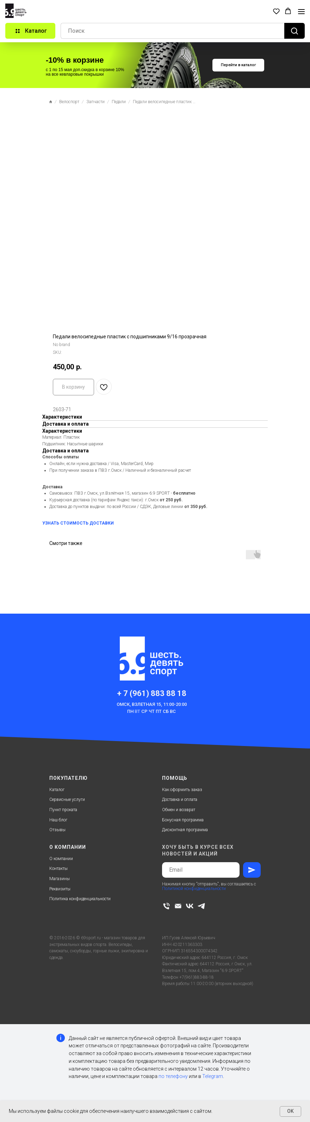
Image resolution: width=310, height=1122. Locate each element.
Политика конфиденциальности (80, 898)
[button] (276, 11)
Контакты (58, 868)
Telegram (212, 1076)
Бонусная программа (183, 819)
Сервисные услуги (67, 799)
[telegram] (201, 906)
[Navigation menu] (301, 11)
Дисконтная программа (185, 829)
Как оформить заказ (182, 789)
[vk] (189, 906)
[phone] (166, 906)
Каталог (56, 789)
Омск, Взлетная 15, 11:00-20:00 (152, 704)
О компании (61, 858)
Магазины (59, 878)
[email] (178, 906)
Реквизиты (59, 888)
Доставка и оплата (179, 799)
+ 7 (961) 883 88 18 (151, 693)
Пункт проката (63, 809)
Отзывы (57, 829)
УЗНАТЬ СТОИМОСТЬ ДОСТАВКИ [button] (78, 523)
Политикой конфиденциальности (194, 888)
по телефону (173, 1076)
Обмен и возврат (178, 809)
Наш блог (58, 819)
